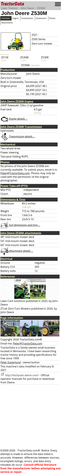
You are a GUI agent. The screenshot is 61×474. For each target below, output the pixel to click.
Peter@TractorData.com (15, 173)
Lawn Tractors (9, 8)
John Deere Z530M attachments (20, 233)
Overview (5, 18)
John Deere (27, 8)
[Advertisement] (30, 416)
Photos (52, 18)
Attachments (7, 22)
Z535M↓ (30, 65)
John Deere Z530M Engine (16, 101)
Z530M (41, 8)
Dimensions (41, 18)
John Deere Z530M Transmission (21, 127)
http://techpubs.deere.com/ (19, 375)
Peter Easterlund (10, 362)
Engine (15, 18)
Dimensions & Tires (12, 199)
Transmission (27, 18)
